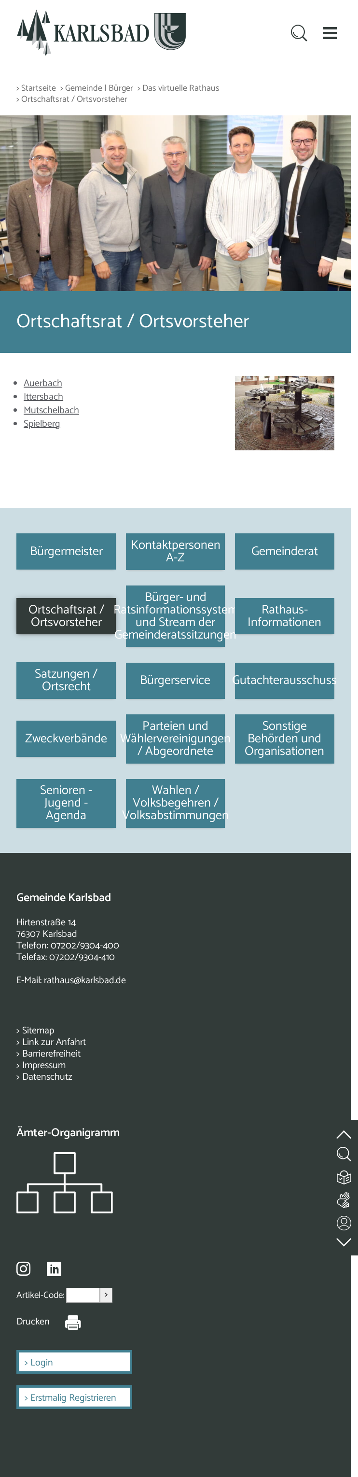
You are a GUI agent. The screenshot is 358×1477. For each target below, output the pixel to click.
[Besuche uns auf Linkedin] (54, 1269)
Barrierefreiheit (51, 1054)
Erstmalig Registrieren (73, 1398)
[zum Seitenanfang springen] (344, 1129)
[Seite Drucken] (66, 1322)
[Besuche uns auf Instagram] (23, 1268)
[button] (330, 33)
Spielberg (42, 424)
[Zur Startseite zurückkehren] (101, 15)
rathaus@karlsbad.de (85, 981)
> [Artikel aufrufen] (106, 1295)
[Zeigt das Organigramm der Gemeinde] (64, 1211)
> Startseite (36, 89)
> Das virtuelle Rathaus (179, 89)
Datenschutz (47, 1077)
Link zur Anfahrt (54, 1042)
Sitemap (38, 1031)
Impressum (44, 1065)
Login (41, 1363)
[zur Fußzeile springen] (344, 1240)
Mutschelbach (51, 410)
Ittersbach (43, 397)
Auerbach (43, 383)
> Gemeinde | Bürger (96, 89)
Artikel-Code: (41, 1295)
